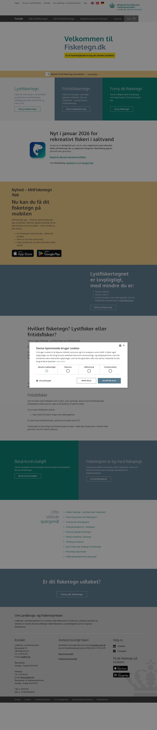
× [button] (123, 345)
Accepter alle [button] (109, 380)
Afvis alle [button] (86, 380)
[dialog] (78, 365)
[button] (43, 381)
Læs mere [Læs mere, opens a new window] (61, 361)
